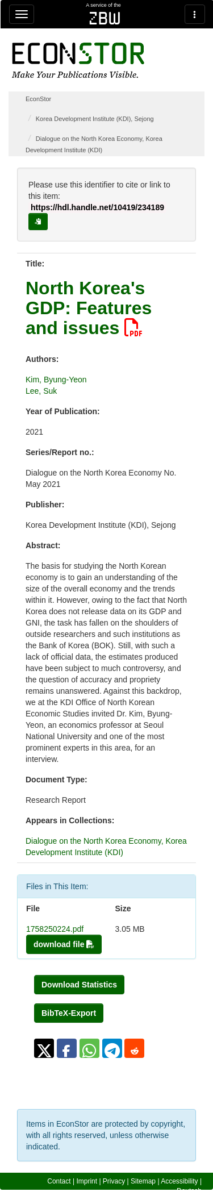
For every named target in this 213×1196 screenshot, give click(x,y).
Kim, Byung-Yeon (56, 379)
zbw (105, 18)
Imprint (86, 1181)
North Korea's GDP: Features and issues (89, 308)
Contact (58, 1181)
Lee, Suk (41, 390)
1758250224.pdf (54, 929)
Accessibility (179, 1181)
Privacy (114, 1181)
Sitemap (143, 1181)
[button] (44, 1048)
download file (64, 944)
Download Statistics (79, 984)
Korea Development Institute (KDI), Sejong (95, 118)
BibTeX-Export (68, 1013)
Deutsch (189, 1191)
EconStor (38, 98)
